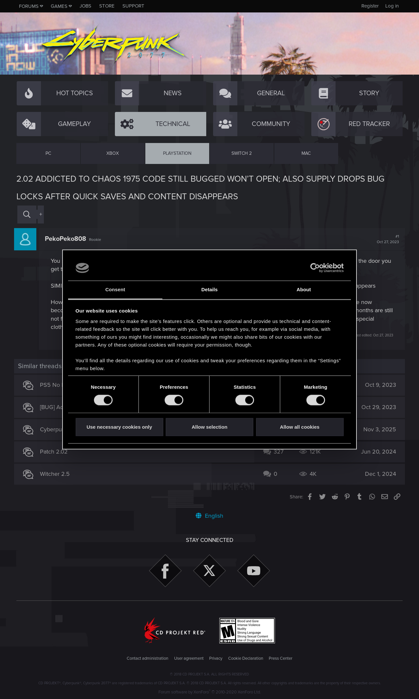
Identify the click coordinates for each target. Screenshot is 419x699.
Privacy (215, 658)
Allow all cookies (299, 427)
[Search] (26, 215)
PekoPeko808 (67, 239)
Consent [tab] (115, 289)
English (209, 515)
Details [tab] (209, 289)
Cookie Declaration (245, 658)
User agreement (189, 658)
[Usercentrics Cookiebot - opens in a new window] (315, 268)
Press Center (280, 658)
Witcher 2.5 (57, 473)
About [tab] (304, 289)
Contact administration (147, 658)
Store (107, 6)
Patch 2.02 (56, 451)
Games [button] (59, 6)
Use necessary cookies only (119, 427)
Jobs (85, 6)
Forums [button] (29, 6)
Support (133, 6)
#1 (385, 239)
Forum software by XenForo (209, 692)
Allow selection (209, 427)
